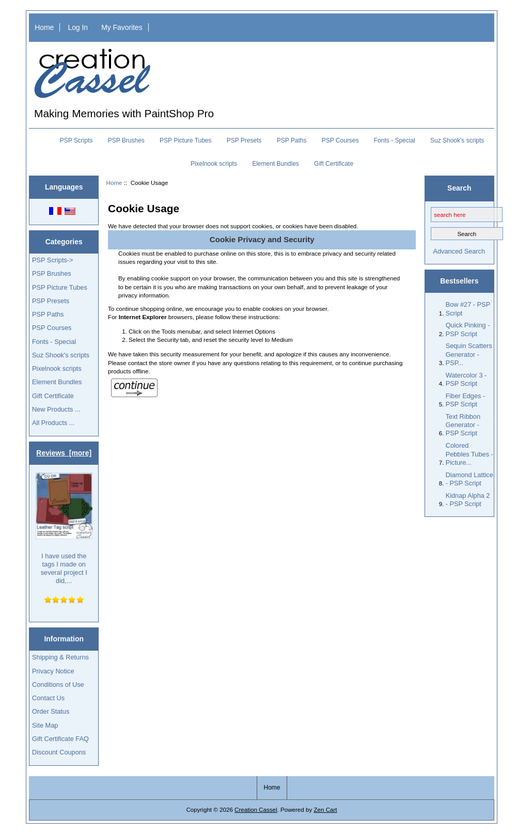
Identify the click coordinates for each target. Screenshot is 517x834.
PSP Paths (292, 140)
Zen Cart (325, 809)
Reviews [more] (63, 453)
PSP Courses (340, 140)
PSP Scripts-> (52, 260)
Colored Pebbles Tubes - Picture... (469, 454)
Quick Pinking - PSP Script (468, 329)
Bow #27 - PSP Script (468, 309)
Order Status (50, 711)
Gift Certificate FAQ (60, 739)
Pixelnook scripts (214, 163)
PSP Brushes (126, 140)
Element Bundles (275, 163)
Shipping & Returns (60, 657)
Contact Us (48, 698)
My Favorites (122, 27)
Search (459, 188)
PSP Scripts (76, 140)
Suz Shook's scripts (457, 140)
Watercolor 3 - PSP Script (466, 379)
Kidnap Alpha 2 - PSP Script (468, 500)
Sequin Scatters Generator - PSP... (469, 354)
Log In (78, 27)
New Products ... (56, 409)
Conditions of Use (58, 684)
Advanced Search (459, 251)
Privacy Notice (53, 671)
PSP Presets (244, 140)
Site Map (45, 725)
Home (44, 27)
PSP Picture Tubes (186, 140)
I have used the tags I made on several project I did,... (64, 529)
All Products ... (53, 423)
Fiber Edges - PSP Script (465, 400)
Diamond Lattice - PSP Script (469, 479)
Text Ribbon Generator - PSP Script (463, 425)
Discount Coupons (59, 752)
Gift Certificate (333, 163)
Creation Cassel (255, 809)
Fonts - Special (394, 140)
